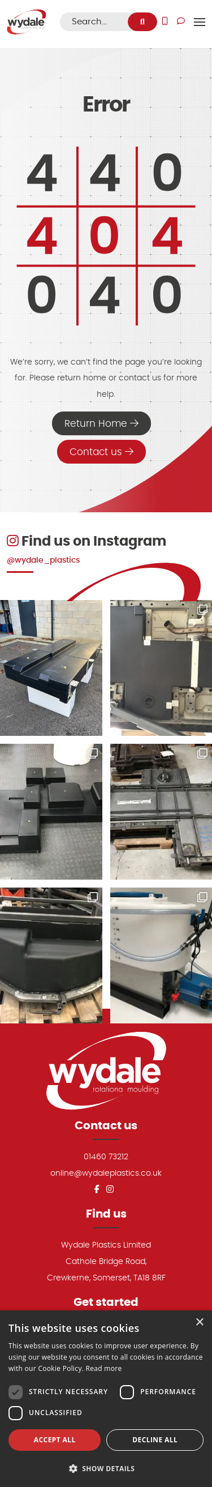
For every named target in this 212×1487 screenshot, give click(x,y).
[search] (142, 21)
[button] (106, 1468)
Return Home (101, 423)
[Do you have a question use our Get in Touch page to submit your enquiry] (180, 22)
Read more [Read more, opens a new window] (104, 1368)
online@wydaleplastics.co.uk (106, 1173)
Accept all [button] (55, 1440)
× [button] (199, 1322)
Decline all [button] (155, 1440)
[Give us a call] (164, 22)
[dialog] (106, 1398)
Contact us (101, 452)
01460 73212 (106, 1156)
